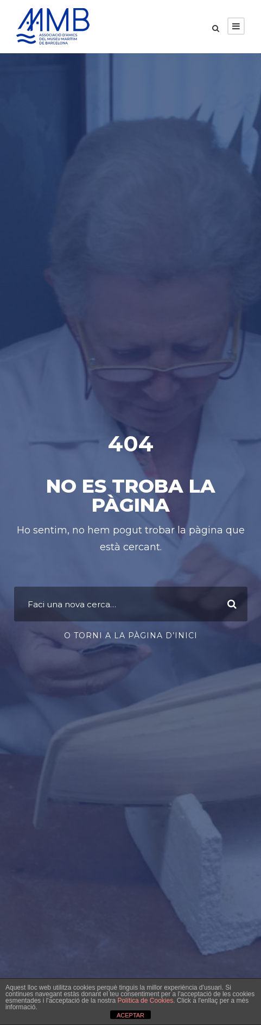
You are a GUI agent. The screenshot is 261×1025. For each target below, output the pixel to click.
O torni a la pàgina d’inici (131, 635)
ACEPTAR (130, 1015)
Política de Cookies (145, 1000)
